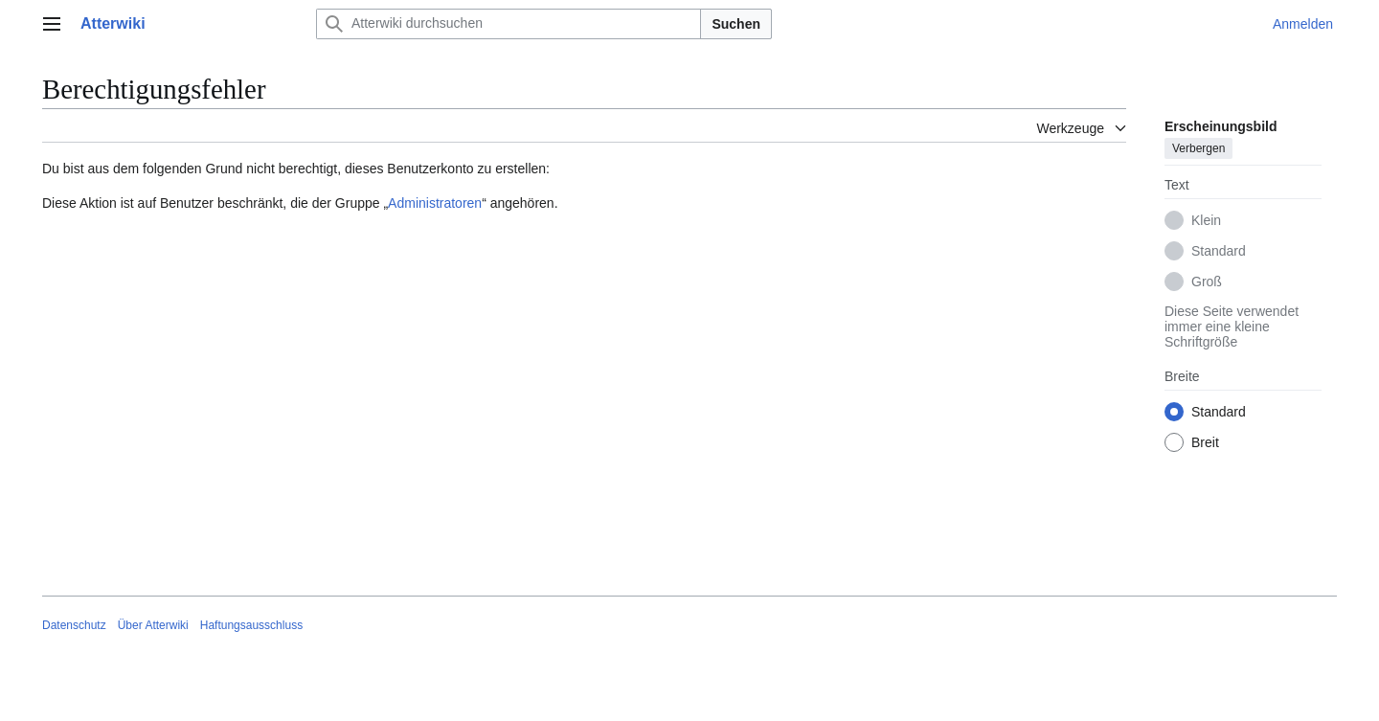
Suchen (736, 24)
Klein (1206, 220)
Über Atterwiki (153, 625)
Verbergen (1198, 148)
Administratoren (435, 203)
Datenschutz (74, 625)
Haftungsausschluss (251, 625)
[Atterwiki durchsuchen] (508, 24)
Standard (1218, 251)
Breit (1205, 442)
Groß (1206, 281)
